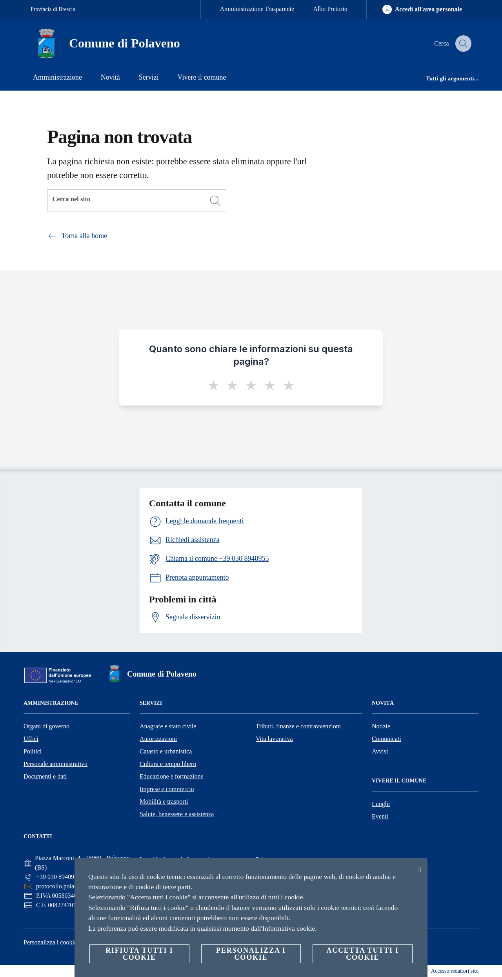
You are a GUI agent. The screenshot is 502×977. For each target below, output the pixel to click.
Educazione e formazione (172, 776)
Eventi (380, 816)
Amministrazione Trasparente (257, 8)
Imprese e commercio (167, 789)
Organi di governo (46, 726)
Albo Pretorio (330, 8)
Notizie (381, 726)
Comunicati (386, 738)
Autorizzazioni (158, 738)
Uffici (31, 738)
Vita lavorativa (274, 738)
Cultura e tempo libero (168, 763)
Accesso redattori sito (454, 971)
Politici (33, 751)
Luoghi (381, 804)
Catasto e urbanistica (166, 751)
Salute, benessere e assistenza (177, 814)
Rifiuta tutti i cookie (139, 953)
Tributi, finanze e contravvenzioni (298, 726)
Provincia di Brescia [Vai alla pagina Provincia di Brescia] (53, 9)
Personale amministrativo (55, 763)
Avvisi (380, 751)
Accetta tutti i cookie (362, 953)
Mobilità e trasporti (164, 801)
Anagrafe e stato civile (168, 726)
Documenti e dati (45, 776)
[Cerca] (462, 43)
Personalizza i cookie (50, 942)
